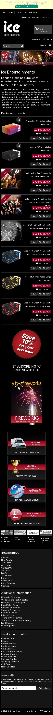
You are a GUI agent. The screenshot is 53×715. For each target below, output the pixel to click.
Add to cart (44, 138)
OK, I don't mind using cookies (27, 7)
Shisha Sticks (7, 580)
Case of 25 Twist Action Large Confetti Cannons (38, 278)
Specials (5, 557)
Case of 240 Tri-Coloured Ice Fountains (38, 123)
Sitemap (5, 586)
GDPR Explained (8, 625)
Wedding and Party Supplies (14, 600)
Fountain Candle (9, 654)
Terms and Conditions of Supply (16, 620)
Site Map (33, 12)
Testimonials (7, 575)
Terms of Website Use (11, 618)
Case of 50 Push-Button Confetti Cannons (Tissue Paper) (37, 227)
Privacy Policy (7, 615)
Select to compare (44, 133)
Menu (43, 45)
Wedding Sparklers (10, 661)
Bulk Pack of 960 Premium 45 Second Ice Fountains (38, 175)
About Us (5, 570)
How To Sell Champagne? (13, 602)
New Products (7, 560)
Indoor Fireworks (9, 656)
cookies (16, 2)
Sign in (49, 39)
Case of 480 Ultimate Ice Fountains (40, 149)
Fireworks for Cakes (10, 597)
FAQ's (4, 573)
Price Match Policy (9, 605)
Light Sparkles (7, 623)
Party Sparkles (8, 583)
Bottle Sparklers (8, 646)
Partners (5, 578)
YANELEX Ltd (46, 711)
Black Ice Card (8, 638)
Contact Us (21, 12)
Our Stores (8, 12)
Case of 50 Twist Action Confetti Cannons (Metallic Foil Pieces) (37, 304)
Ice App (4, 641)
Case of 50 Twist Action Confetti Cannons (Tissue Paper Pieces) (37, 253)
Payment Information (11, 607)
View (33, 138)
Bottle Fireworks (8, 643)
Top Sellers (6, 562)
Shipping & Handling (10, 610)
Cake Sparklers (8, 648)
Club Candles (7, 664)
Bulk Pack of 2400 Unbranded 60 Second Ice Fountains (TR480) (38, 202)
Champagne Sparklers (11, 651)
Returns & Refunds (10, 612)
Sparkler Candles (9, 659)
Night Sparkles (8, 666)
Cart (43, 30)
